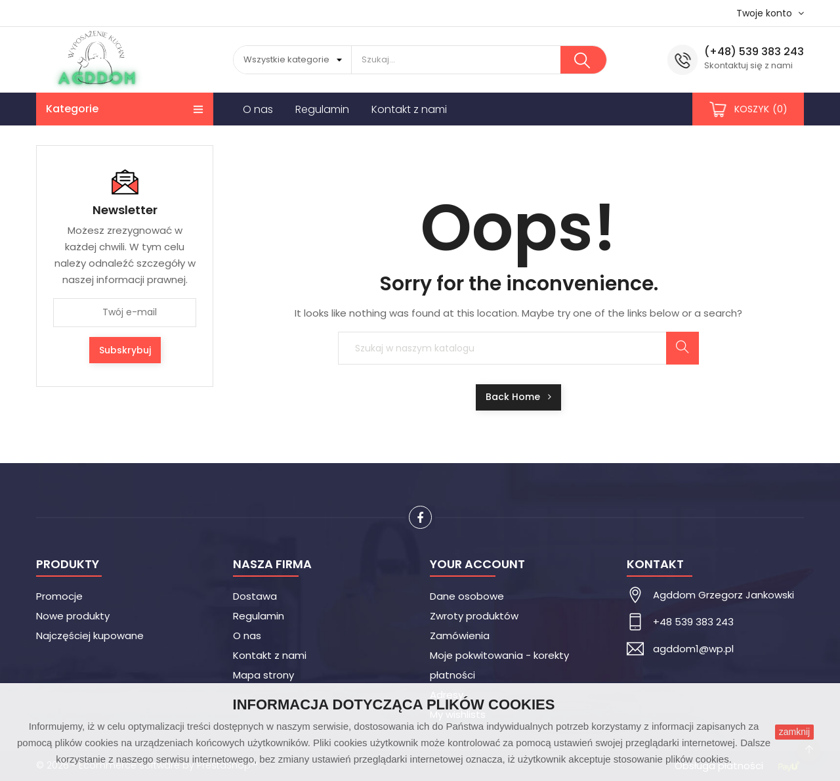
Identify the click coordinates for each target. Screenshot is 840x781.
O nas (247, 635)
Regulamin (258, 616)
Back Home (518, 396)
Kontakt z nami (269, 655)
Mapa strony (263, 675)
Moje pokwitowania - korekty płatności (499, 665)
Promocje (59, 596)
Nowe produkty (73, 616)
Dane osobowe (467, 596)
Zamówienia (460, 635)
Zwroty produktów (474, 616)
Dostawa (255, 596)
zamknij (794, 731)
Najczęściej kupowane (90, 635)
